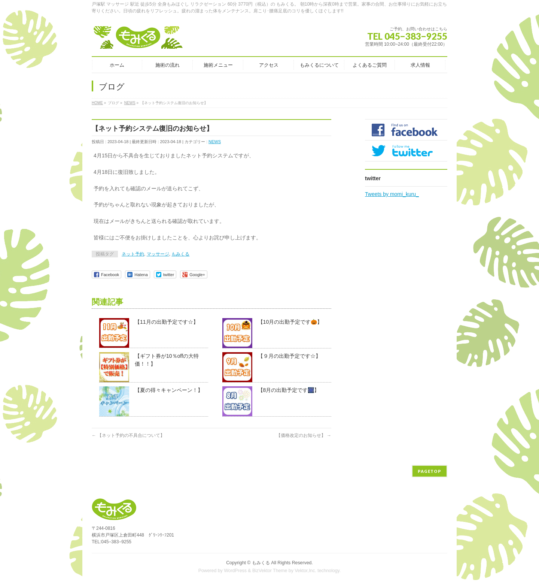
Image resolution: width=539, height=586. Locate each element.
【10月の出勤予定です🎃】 (290, 322)
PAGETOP (429, 471)
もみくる (180, 254)
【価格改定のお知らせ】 (303, 435)
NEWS (214, 141)
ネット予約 (133, 254)
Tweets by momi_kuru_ (392, 194)
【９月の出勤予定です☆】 (289, 356)
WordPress (235, 570)
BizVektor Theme (269, 570)
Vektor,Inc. (305, 570)
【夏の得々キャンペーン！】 (169, 390)
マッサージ (158, 254)
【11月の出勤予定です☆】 (166, 322)
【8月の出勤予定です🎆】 (289, 390)
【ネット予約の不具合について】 (128, 435)
